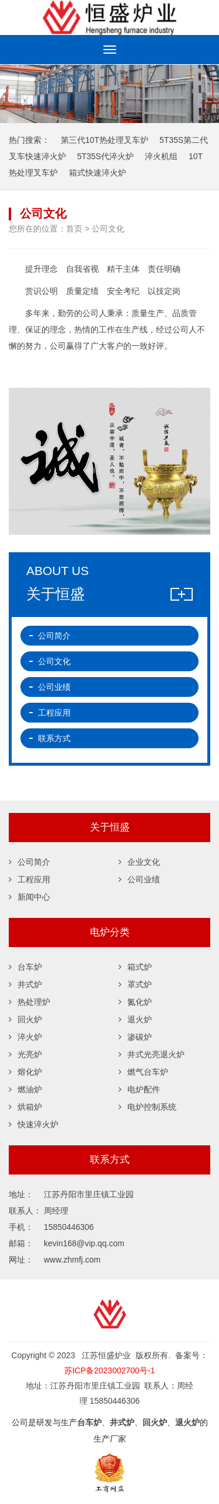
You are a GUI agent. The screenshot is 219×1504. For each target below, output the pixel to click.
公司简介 (54, 635)
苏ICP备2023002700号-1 (109, 1370)
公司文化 (54, 661)
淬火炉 (25, 1037)
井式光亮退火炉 (152, 1055)
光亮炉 (25, 1055)
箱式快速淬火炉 (97, 172)
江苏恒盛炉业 (109, 17)
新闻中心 (29, 897)
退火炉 (135, 1020)
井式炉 (25, 985)
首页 (74, 228)
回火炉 (25, 1020)
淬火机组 (161, 156)
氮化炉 (135, 1002)
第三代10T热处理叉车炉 (104, 140)
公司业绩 (54, 687)
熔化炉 (25, 1072)
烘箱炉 (25, 1107)
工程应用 (54, 712)
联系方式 (54, 738)
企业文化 (139, 862)
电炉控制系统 (147, 1107)
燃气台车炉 (143, 1072)
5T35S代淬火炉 (105, 156)
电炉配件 (139, 1090)
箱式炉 (135, 967)
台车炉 (25, 967)
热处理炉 (29, 1002)
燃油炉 (25, 1090)
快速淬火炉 (33, 1125)
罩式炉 (135, 985)
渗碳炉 (135, 1037)
